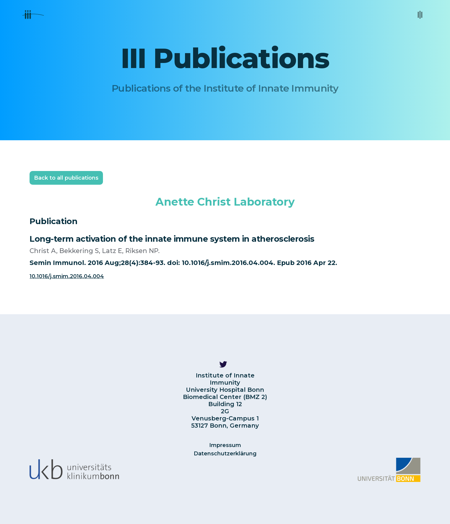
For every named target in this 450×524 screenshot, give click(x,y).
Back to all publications (66, 178)
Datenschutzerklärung (225, 453)
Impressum (225, 445)
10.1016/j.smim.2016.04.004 (67, 276)
